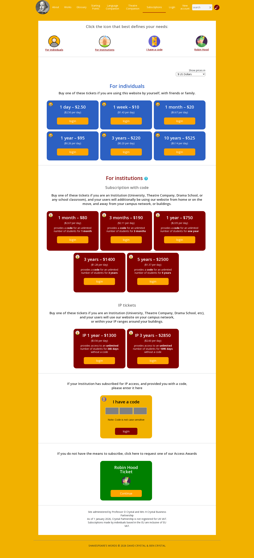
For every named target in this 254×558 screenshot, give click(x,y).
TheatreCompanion (132, 7)
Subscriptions (154, 7)
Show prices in (197, 70)
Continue (126, 493)
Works (67, 7)
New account (185, 7)
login (72, 121)
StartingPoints (95, 7)
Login (172, 7)
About (55, 7)
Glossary (81, 7)
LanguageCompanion (112, 7)
